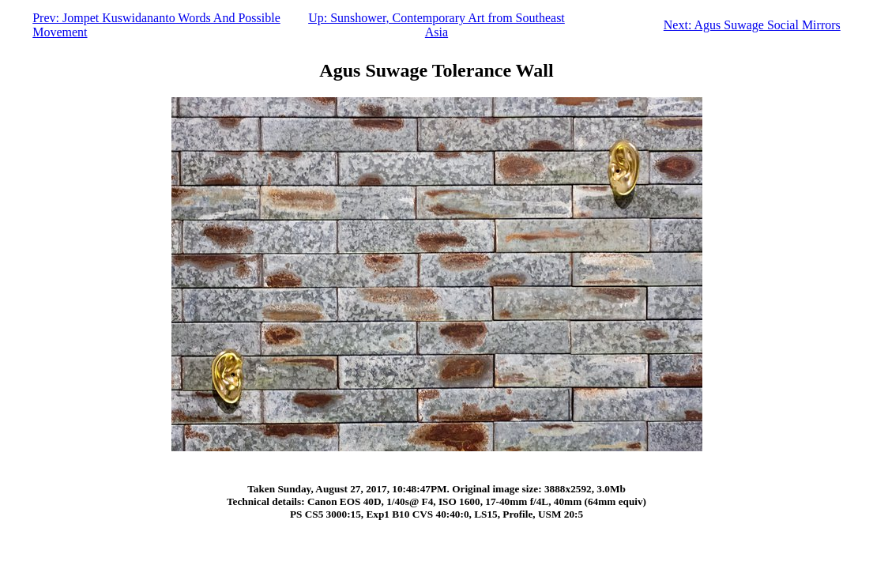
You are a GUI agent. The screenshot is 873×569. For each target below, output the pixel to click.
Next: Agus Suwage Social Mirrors (752, 25)
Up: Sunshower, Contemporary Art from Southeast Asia (436, 25)
